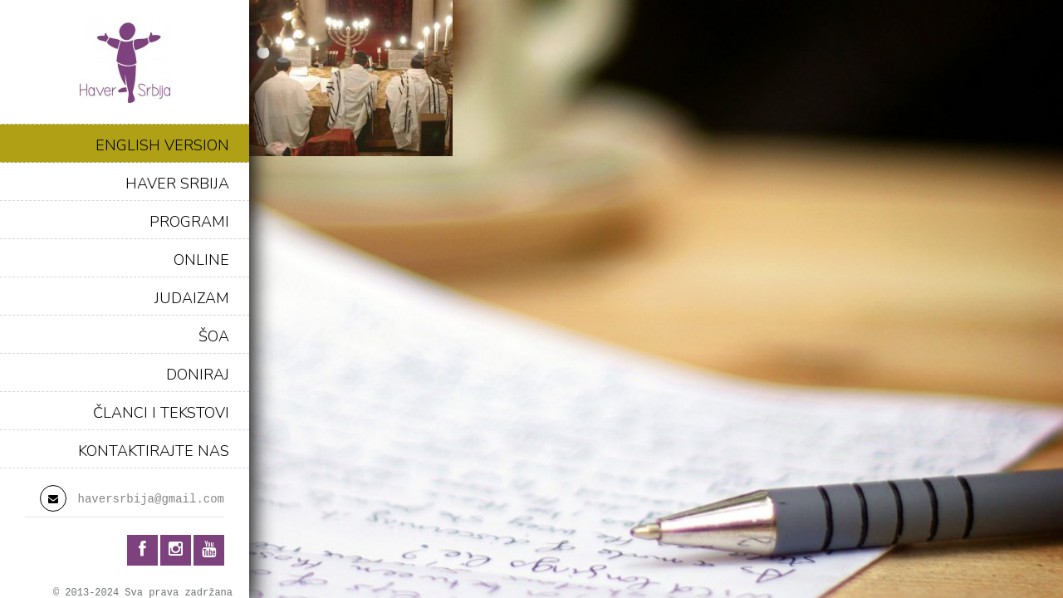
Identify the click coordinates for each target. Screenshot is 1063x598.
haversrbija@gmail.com (151, 499)
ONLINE (201, 260)
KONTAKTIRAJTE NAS (153, 451)
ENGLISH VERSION (162, 145)
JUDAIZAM (191, 298)
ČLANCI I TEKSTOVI (161, 413)
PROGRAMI (189, 222)
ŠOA (213, 336)
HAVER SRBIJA (177, 184)
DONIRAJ (197, 375)
